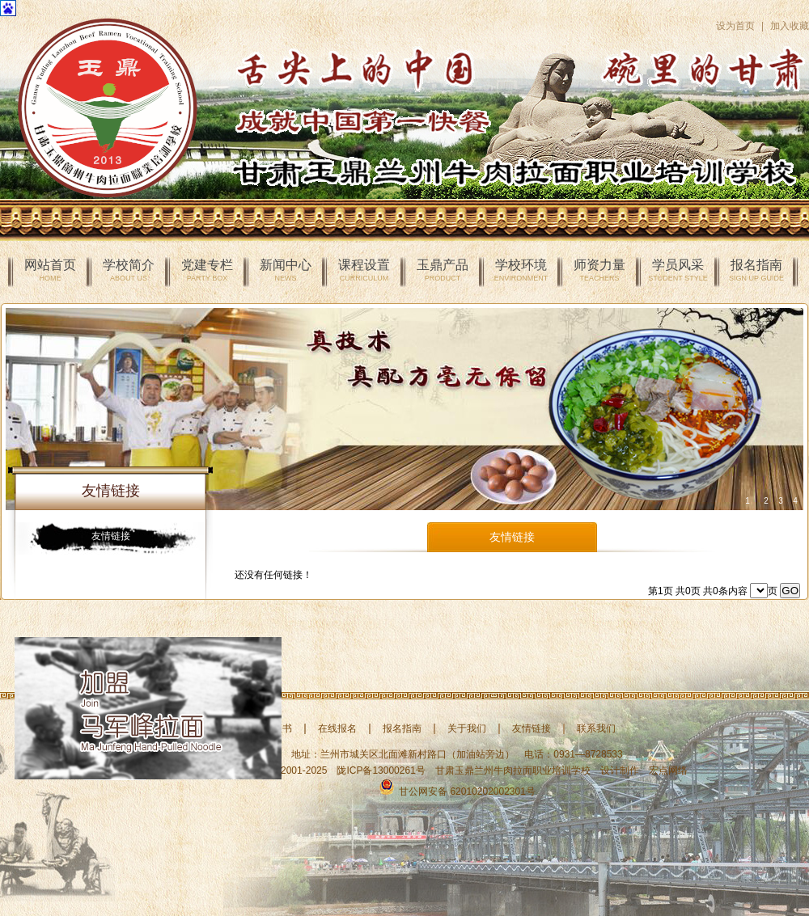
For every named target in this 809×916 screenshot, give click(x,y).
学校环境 (521, 270)
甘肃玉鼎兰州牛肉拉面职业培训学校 (513, 770)
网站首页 (50, 270)
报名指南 (756, 270)
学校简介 (129, 270)
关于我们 (466, 728)
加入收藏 (789, 26)
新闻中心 (285, 270)
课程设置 (364, 270)
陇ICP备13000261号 (381, 770)
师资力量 (599, 270)
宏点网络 (668, 770)
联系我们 (596, 728)
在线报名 (337, 728)
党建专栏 (207, 270)
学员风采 (677, 270)
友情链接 (110, 536)
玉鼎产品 (442, 270)
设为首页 (735, 26)
